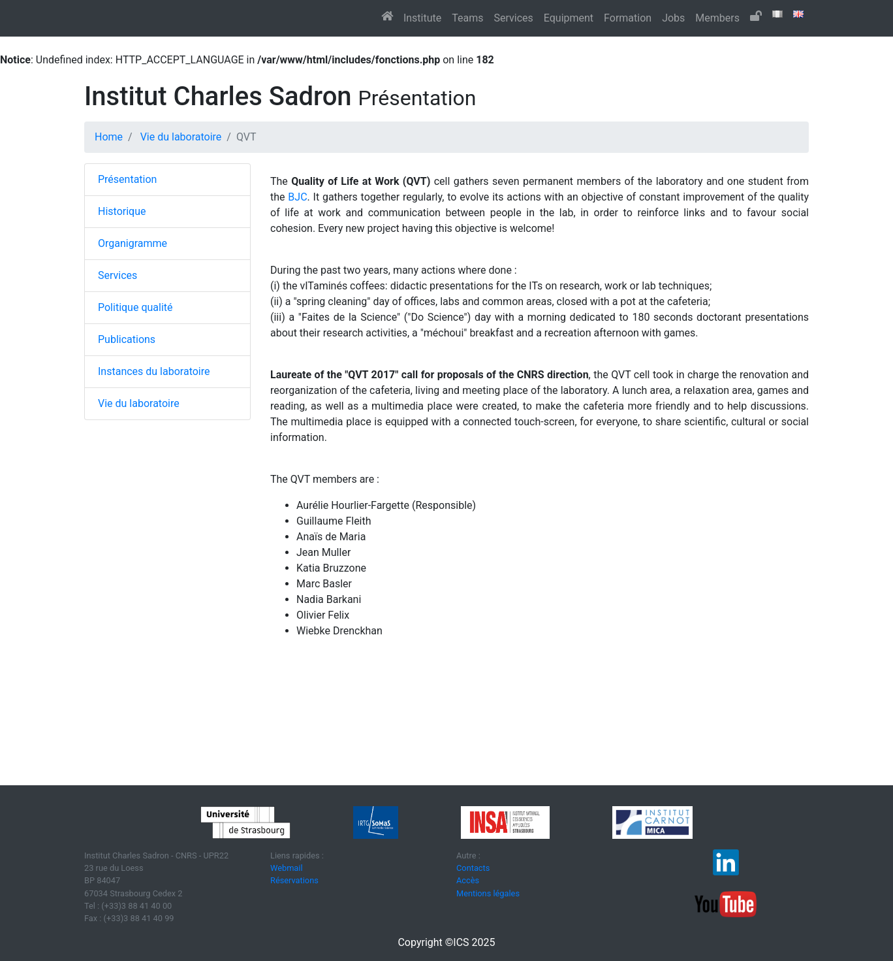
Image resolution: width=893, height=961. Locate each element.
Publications (126, 339)
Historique (122, 211)
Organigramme (132, 243)
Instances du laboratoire (154, 371)
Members (717, 18)
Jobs (673, 18)
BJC (297, 197)
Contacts (473, 868)
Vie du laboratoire (181, 137)
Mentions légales (488, 893)
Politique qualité (135, 307)
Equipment (568, 18)
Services (513, 18)
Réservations (294, 880)
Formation (627, 18)
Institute (422, 18)
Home (109, 137)
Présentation (127, 179)
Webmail (286, 868)
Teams (467, 18)
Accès (467, 880)
